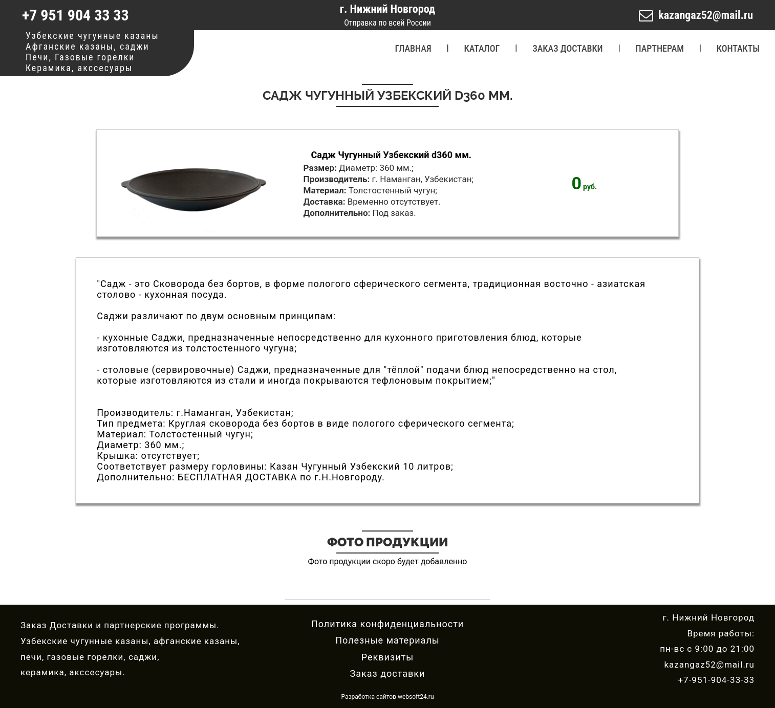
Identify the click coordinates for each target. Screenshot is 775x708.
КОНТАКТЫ (738, 48)
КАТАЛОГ (482, 48)
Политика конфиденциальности (387, 623)
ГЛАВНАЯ (413, 48)
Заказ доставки (387, 673)
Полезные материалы (387, 640)
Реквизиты (387, 657)
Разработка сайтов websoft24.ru (387, 696)
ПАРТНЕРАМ (660, 48)
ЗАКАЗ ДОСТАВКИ (567, 48)
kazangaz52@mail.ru (705, 15)
